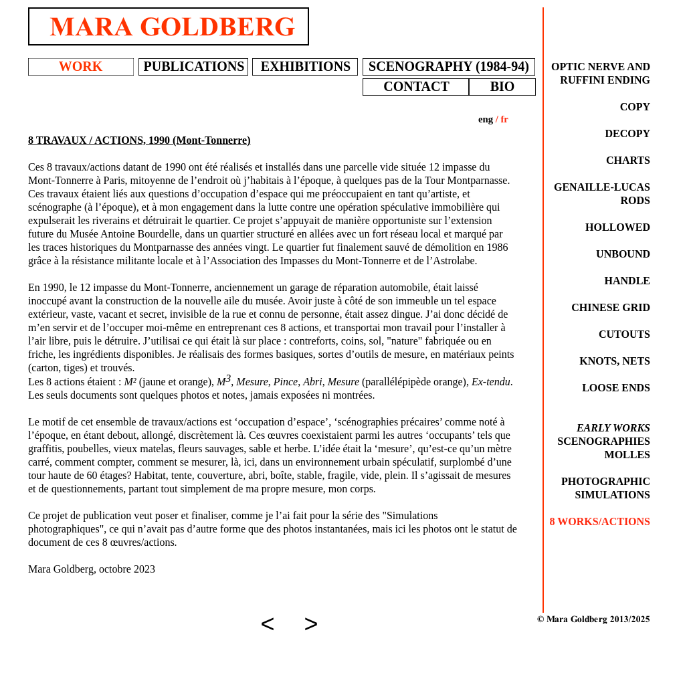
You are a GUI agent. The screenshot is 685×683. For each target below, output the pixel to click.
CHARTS (628, 160)
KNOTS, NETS (614, 361)
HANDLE (627, 280)
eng (485, 119)
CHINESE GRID (610, 307)
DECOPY (627, 133)
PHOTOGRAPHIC (605, 481)
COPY (635, 106)
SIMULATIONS (612, 494)
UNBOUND (623, 254)
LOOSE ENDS (616, 387)
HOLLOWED (617, 227)
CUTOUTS (624, 334)
